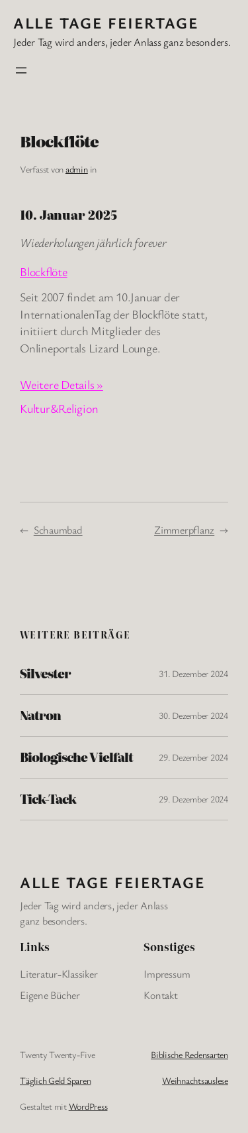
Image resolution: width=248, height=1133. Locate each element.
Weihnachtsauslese (195, 1080)
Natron (40, 715)
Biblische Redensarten (189, 1054)
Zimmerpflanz (184, 529)
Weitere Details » (61, 384)
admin (76, 169)
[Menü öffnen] (21, 70)
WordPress (88, 1106)
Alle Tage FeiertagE (105, 22)
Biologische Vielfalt (76, 757)
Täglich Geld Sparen (55, 1080)
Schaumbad (58, 529)
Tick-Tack (48, 799)
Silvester (45, 673)
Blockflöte (43, 271)
